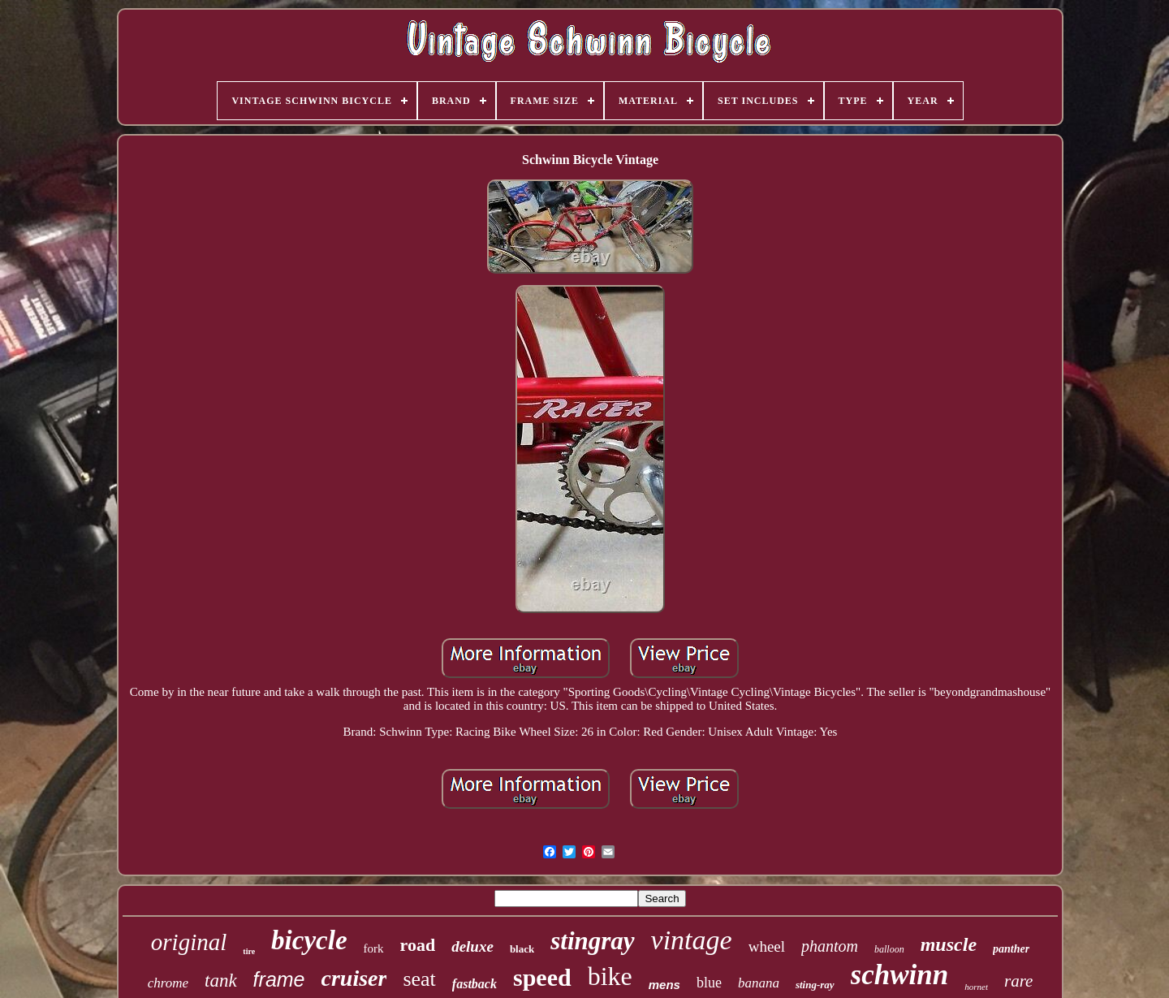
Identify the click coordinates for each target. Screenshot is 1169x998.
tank (221, 980)
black (522, 949)
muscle (949, 944)
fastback (474, 984)
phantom (829, 946)
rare (1018, 981)
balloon (889, 949)
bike (610, 976)
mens (664, 985)
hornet (976, 987)
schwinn (900, 975)
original (188, 942)
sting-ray (815, 985)
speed (542, 977)
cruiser (354, 978)
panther (1011, 949)
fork (374, 948)
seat (419, 979)
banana (758, 983)
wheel (766, 946)
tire (249, 951)
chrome (168, 983)
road (418, 945)
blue (709, 982)
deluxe (472, 946)
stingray (592, 941)
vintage (691, 940)
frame (279, 979)
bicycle (309, 940)
